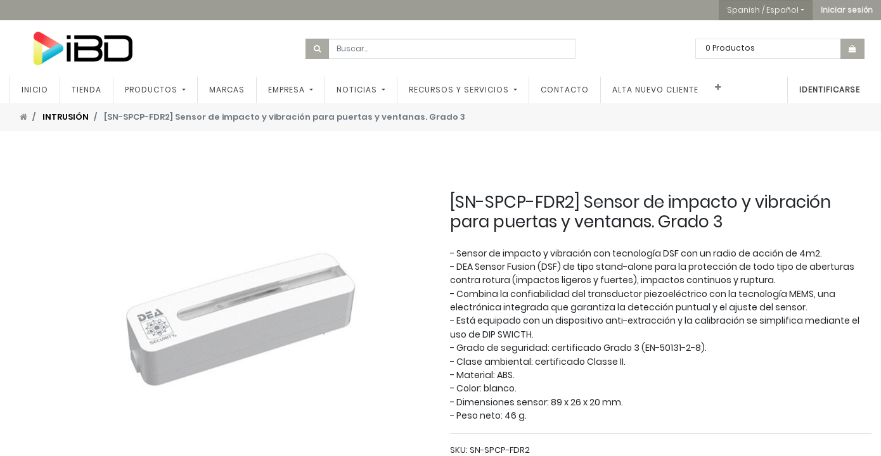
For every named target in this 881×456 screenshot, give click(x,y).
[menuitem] (35, 90)
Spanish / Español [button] (763, 9)
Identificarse (829, 89)
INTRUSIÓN (65, 117)
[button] (847, 10)
